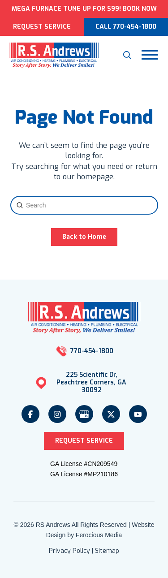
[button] (127, 55)
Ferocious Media (99, 535)
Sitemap (107, 551)
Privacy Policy (69, 551)
